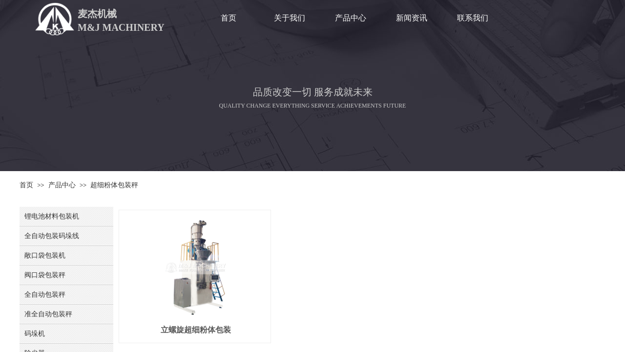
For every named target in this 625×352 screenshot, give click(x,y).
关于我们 (289, 18)
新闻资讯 (411, 18)
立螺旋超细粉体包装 (196, 330)
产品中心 (350, 18)
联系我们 (472, 18)
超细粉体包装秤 (114, 185)
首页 (228, 18)
